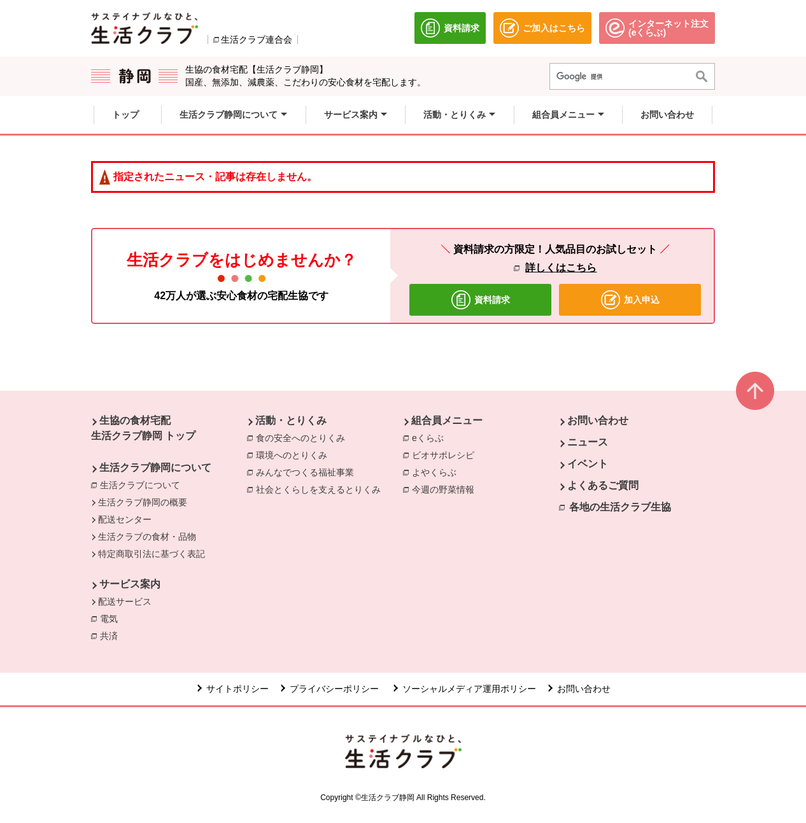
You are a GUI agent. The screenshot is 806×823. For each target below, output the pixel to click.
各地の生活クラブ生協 (620, 507)
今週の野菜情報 (446, 489)
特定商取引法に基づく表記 (151, 554)
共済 (112, 635)
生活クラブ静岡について (155, 467)
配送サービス (125, 601)
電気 (112, 618)
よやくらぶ (437, 471)
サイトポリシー (237, 689)
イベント (587, 463)
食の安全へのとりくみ (303, 437)
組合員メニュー (447, 420)
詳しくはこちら (561, 267)
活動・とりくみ (291, 420)
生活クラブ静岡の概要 (142, 502)
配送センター (125, 519)
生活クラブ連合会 (256, 39)
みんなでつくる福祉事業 (308, 471)
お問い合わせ (597, 420)
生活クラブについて (140, 485)
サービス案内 (129, 584)
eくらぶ (431, 437)
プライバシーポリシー (335, 689)
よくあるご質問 (603, 485)
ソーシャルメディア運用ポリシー (469, 689)
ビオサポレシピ (446, 454)
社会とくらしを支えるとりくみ (321, 489)
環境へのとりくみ (295, 454)
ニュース (587, 442)
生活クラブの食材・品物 (147, 536)
